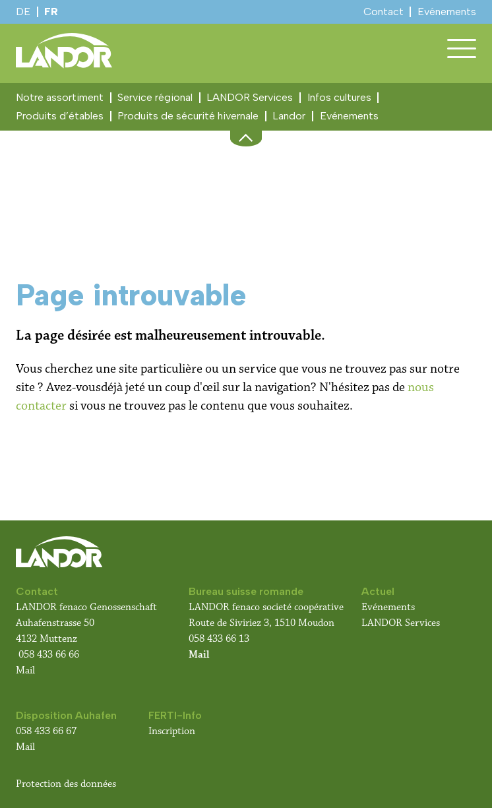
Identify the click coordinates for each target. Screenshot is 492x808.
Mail (25, 670)
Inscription (171, 731)
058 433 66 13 (219, 639)
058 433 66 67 (46, 731)
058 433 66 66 (48, 654)
